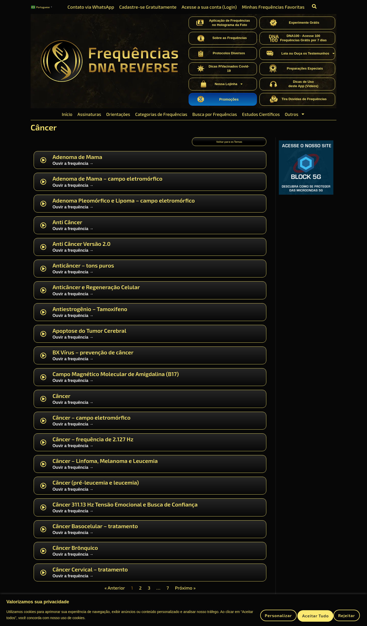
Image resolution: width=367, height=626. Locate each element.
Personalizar (261, 614)
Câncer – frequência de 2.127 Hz (93, 443)
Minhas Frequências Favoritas (273, 7)
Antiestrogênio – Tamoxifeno (90, 313)
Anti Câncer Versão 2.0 (82, 248)
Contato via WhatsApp (91, 7)
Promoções (229, 99)
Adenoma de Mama (77, 161)
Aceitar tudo (339, 614)
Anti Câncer (67, 226)
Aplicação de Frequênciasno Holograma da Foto (229, 23)
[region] (183, 610)
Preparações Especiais (305, 68)
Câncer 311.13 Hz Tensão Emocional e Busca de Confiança (125, 508)
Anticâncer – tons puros (83, 270)
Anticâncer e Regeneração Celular (96, 291)
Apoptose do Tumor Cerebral (89, 334)
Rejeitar (300, 614)
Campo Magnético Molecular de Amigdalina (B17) (116, 378)
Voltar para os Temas (229, 143)
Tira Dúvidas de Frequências (304, 99)
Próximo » (185, 592)
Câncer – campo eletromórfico (91, 421)
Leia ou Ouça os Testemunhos (308, 53)
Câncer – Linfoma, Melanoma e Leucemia (105, 465)
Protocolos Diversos (229, 53)
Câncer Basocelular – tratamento (95, 530)
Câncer (61, 400)
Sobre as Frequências (229, 38)
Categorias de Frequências (161, 114)
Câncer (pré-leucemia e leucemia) (96, 487)
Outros (295, 114)
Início (67, 114)
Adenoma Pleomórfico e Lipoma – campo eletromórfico (124, 204)
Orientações (118, 114)
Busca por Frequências (214, 114)
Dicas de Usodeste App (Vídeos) (303, 84)
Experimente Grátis (304, 22)
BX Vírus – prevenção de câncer (93, 356)
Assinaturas (89, 114)
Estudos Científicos (261, 114)
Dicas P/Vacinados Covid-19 (229, 68)
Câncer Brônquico (75, 552)
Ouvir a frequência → (73, 168)
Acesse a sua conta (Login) (209, 7)
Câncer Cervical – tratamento (90, 573)
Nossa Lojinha (229, 84)
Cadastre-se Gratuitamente (148, 7)
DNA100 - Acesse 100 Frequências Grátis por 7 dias (303, 38)
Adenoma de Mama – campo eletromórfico (107, 183)
